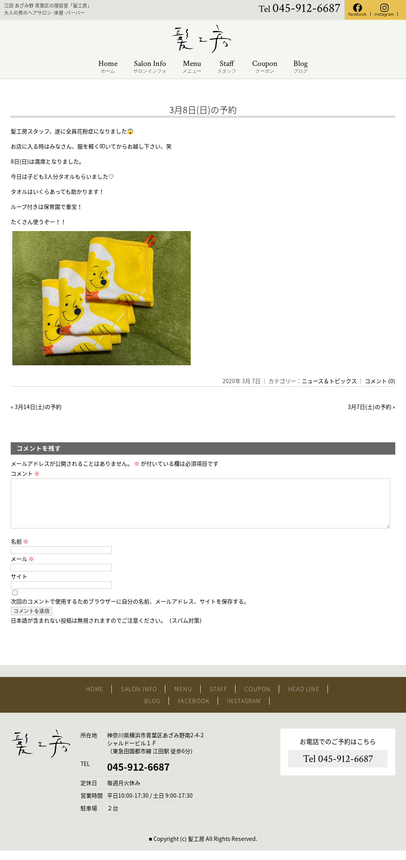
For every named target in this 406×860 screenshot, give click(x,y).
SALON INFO (139, 698)
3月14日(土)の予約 (38, 407)
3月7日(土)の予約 (369, 407)
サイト (19, 586)
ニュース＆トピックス (329, 381)
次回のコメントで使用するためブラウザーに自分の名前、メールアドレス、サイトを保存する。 (130, 611)
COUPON (257, 698)
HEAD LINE (304, 698)
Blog (300, 66)
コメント (25, 473)
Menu (191, 66)
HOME (95, 698)
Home (107, 66)
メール (22, 568)
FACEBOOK (194, 710)
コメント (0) (380, 381)
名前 (20, 551)
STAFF (218, 698)
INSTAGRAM (244, 710)
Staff (226, 66)
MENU (183, 698)
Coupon (265, 66)
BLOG (152, 710)
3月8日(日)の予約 (203, 109)
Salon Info (150, 66)
